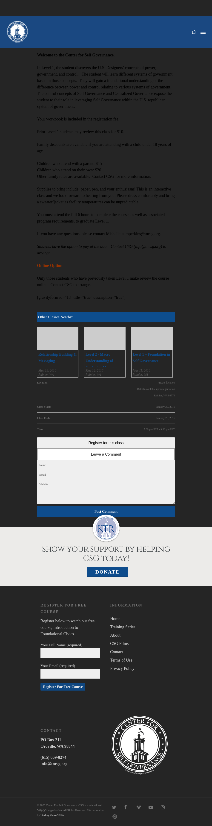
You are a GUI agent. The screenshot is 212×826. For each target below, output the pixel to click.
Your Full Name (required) (70, 650)
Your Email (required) (70, 671)
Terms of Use (121, 660)
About (115, 635)
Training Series (122, 627)
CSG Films (119, 643)
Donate (107, 572)
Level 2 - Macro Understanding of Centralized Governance (105, 360)
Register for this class (106, 443)
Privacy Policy (122, 668)
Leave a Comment (106, 454)
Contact (116, 652)
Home (115, 618)
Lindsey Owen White (52, 815)
